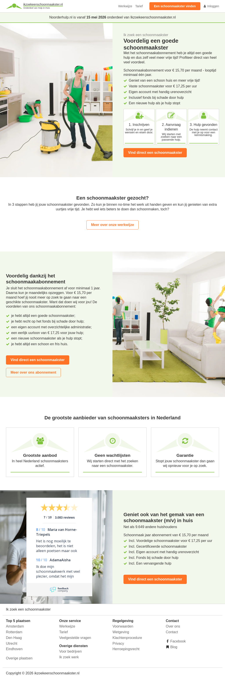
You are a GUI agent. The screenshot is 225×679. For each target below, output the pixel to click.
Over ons (173, 626)
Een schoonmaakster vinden (175, 6)
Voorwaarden (122, 626)
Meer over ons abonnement (33, 372)
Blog (173, 647)
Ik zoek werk (69, 657)
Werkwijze (125, 6)
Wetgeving (120, 632)
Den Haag (14, 638)
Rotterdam (14, 632)
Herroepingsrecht (126, 649)
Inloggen (211, 6)
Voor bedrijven (70, 651)
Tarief (139, 6)
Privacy (118, 643)
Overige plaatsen (19, 658)
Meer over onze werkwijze (112, 225)
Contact (172, 632)
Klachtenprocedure (127, 638)
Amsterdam (15, 626)
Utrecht (11, 643)
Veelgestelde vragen (75, 638)
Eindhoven (14, 649)
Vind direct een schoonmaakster (155, 152)
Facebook (177, 641)
